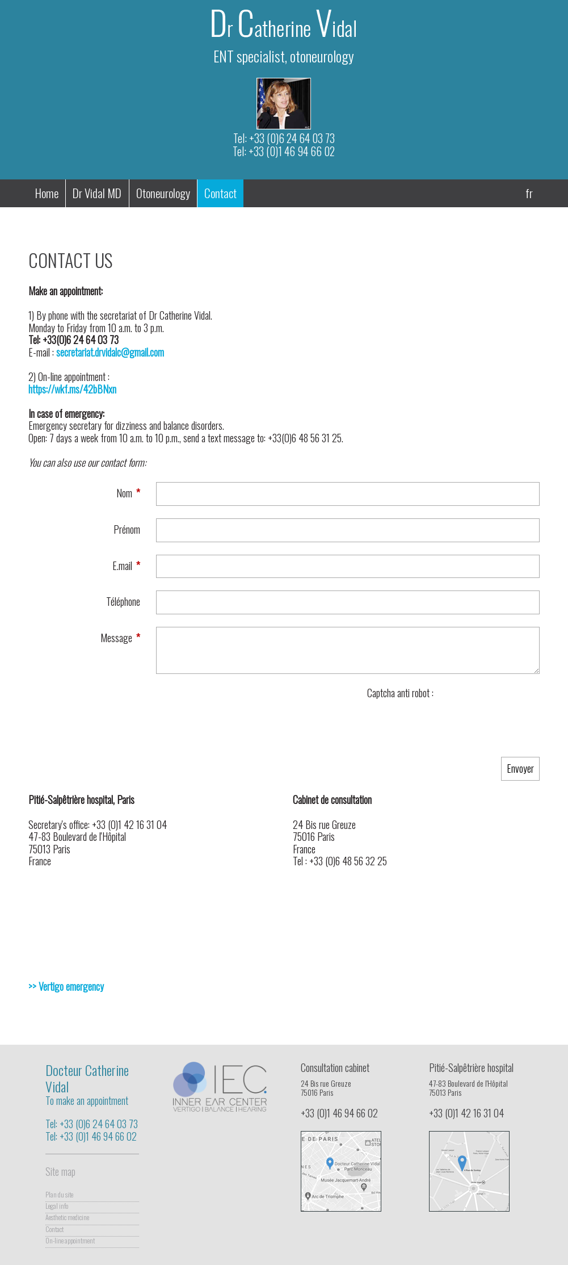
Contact (54, 1229)
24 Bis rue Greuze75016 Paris (347, 1091)
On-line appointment (70, 1241)
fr (529, 193)
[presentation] (453, 721)
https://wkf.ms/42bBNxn (72, 389)
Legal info (56, 1206)
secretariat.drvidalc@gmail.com (110, 352)
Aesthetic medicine (67, 1217)
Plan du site (59, 1195)
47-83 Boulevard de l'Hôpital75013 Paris (476, 1091)
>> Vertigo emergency (66, 986)
